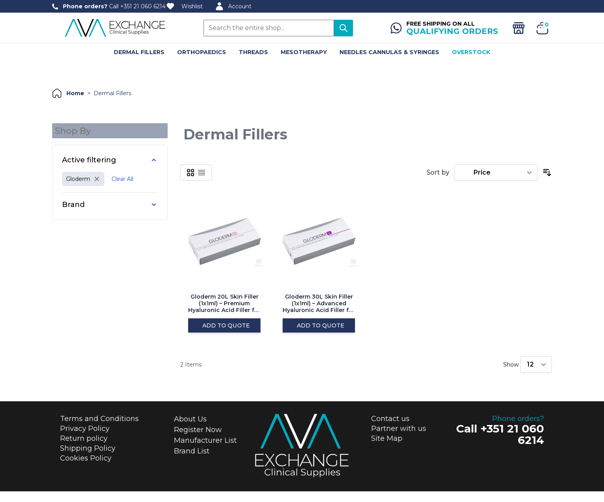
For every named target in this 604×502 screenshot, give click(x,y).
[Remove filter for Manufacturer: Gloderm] (83, 176)
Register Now (198, 440)
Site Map (386, 449)
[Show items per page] (536, 375)
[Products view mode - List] (201, 172)
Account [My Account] (233, 6)
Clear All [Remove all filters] (122, 176)
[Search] (343, 28)
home (75, 93)
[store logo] (115, 28)
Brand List (192, 462)
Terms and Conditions (99, 429)
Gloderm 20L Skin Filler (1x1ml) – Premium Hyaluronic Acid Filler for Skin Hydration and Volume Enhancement (224, 303)
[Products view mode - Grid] (190, 172)
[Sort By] (496, 172)
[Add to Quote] (224, 331)
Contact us (390, 429)
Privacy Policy (84, 439)
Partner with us (398, 439)
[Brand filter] (110, 202)
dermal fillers (112, 93)
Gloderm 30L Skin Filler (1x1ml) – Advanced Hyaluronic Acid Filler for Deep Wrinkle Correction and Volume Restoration (319, 303)
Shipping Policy (87, 459)
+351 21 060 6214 (143, 6)
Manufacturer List (205, 451)
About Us (190, 430)
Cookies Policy (85, 469)
